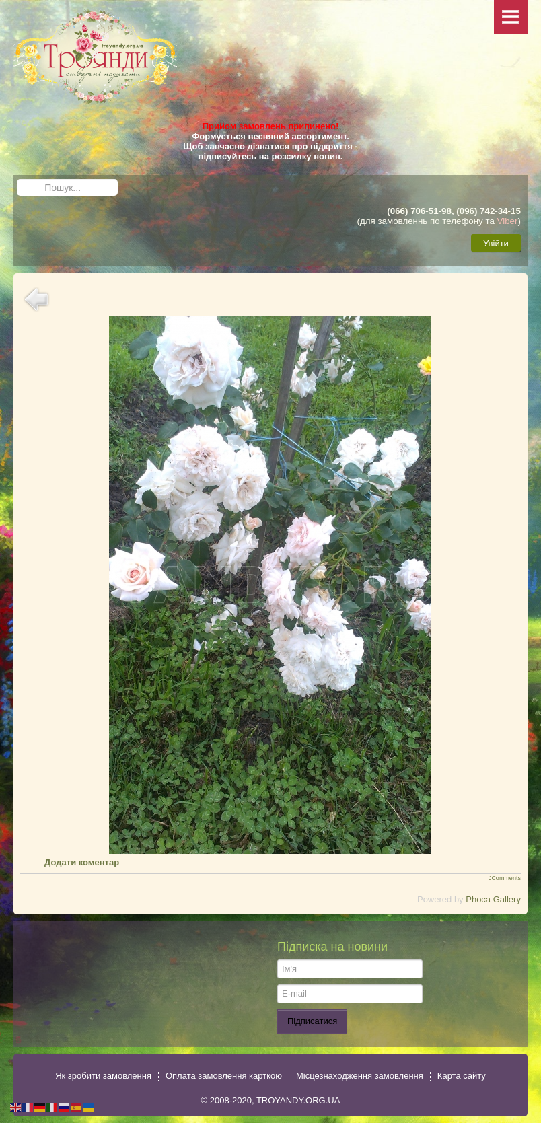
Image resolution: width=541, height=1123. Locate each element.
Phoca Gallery (493, 899)
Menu (511, 17)
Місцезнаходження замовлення (359, 1076)
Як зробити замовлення (103, 1076)
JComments (505, 878)
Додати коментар (81, 862)
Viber (507, 221)
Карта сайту (461, 1076)
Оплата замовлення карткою (224, 1076)
